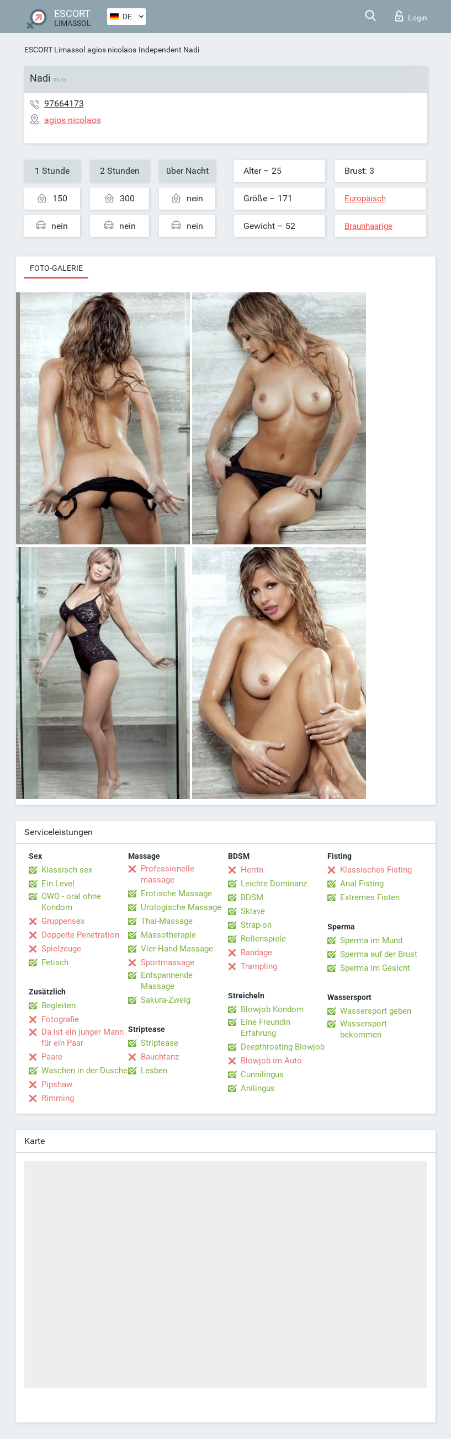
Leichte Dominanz (274, 884)
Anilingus (258, 1088)
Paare (51, 1057)
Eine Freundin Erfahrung (265, 1027)
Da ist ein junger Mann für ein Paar (82, 1037)
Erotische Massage (176, 893)
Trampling (259, 966)
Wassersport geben (375, 1011)
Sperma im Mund (371, 940)
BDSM (252, 897)
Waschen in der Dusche (84, 1071)
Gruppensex (62, 921)
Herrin (252, 870)
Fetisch (54, 962)
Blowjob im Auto (271, 1061)
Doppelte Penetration (80, 935)
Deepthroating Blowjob (283, 1047)
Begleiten (58, 1005)
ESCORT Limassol (54, 49)
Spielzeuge (61, 949)
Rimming (57, 1098)
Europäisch (365, 199)
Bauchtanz (160, 1057)
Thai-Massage (167, 921)
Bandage (256, 952)
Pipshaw (56, 1084)
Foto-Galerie (56, 268)
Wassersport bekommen (363, 1029)
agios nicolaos (111, 49)
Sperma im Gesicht (375, 968)
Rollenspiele (263, 939)
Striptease (159, 1043)
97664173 (64, 103)
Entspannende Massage (167, 980)
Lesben (154, 1071)
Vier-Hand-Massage (177, 949)
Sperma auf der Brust (378, 954)
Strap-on (256, 925)
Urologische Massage (181, 907)
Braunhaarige (368, 226)
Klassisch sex (66, 870)
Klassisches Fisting (376, 870)
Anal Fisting (362, 884)
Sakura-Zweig (165, 1000)
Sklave (253, 911)
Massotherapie (168, 935)
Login (411, 16)
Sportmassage (167, 962)
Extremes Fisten (370, 897)
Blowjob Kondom (272, 1009)
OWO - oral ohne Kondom (71, 901)
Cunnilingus (262, 1074)
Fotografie (60, 1019)
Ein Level (58, 884)
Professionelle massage (167, 874)
